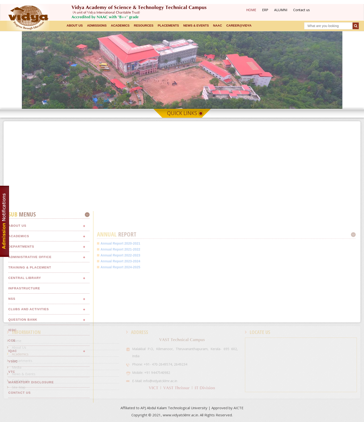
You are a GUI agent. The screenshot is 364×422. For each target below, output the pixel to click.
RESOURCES (143, 25)
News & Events (23, 374)
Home (16, 341)
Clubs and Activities (28, 410)
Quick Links (182, 113)
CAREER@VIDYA (238, 25)
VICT (153, 387)
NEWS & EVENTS (196, 25)
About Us (19, 347)
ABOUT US (75, 25)
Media (16, 367)
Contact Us (20, 380)
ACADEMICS (120, 25)
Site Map (18, 387)
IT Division (205, 387)
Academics (20, 354)
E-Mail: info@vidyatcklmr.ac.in (154, 381)
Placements (168, 25)
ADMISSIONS (96, 25)
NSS (11, 399)
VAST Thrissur (176, 387)
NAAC (217, 25)
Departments (22, 360)
